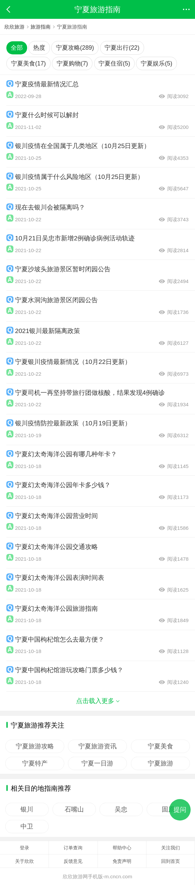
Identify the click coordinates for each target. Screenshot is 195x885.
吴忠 (121, 809)
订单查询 (73, 847)
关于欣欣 (24, 861)
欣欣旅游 (14, 27)
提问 (180, 809)
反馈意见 (73, 861)
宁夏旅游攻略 (35, 746)
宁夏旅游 (160, 763)
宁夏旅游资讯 (97, 746)
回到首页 (170, 861)
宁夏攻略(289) (75, 47)
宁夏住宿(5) (114, 63)
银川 (26, 809)
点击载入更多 (97, 700)
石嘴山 (74, 809)
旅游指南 (41, 27)
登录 (24, 847)
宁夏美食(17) (28, 63)
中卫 (26, 826)
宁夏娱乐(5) (156, 63)
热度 (39, 47)
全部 (17, 47)
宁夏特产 (35, 763)
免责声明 (122, 861)
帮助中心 (122, 847)
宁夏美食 (160, 746)
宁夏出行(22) (122, 47)
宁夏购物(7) (72, 63)
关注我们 (170, 847)
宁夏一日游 (98, 763)
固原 (168, 809)
